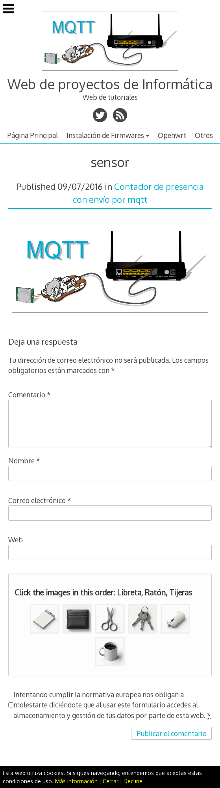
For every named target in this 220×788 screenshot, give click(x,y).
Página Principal (32, 135)
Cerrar (110, 781)
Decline (133, 781)
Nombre (24, 460)
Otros (204, 135)
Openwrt (172, 135)
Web (15, 539)
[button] (44, 619)
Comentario (29, 394)
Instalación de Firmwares (105, 135)
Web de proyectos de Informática (110, 83)
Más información (76, 781)
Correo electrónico (39, 500)
